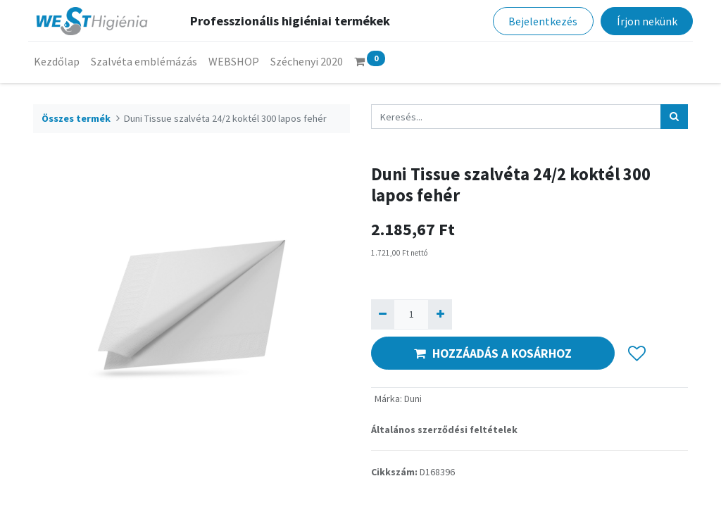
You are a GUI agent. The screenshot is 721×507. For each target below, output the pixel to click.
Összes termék (76, 118)
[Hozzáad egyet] (439, 314)
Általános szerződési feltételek (444, 429)
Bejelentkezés (537, 21)
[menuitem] (61, 61)
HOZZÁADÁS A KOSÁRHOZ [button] (493, 353)
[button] (637, 353)
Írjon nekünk (641, 21)
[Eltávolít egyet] (382, 314)
